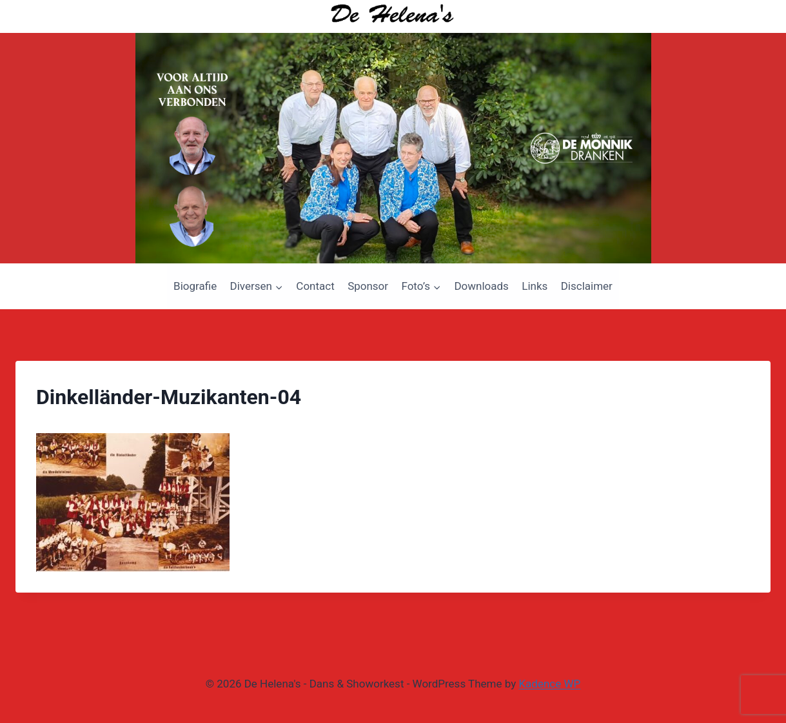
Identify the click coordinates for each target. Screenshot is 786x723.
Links (534, 286)
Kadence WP (549, 683)
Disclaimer (587, 286)
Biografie (195, 286)
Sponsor (368, 286)
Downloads (481, 286)
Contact (315, 286)
